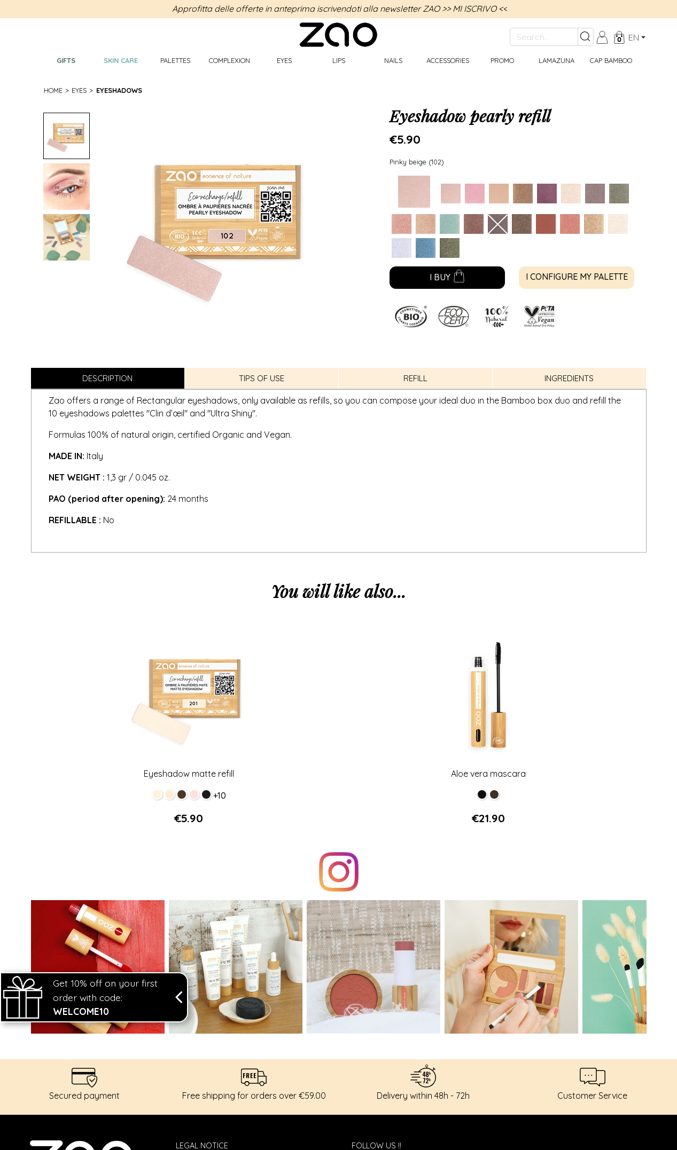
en (633, 37)
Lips (338, 60)
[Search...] (544, 37)
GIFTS (66, 60)
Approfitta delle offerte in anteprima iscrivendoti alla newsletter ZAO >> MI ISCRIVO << (339, 8)
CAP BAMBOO (611, 60)
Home (53, 90)
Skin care (121, 60)
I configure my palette (577, 276)
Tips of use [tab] (261, 378)
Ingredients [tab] (569, 378)
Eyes (284, 60)
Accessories (447, 60)
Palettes (175, 60)
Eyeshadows (119, 90)
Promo (502, 60)
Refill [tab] (415, 378)
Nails (393, 60)
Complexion (229, 60)
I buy (447, 278)
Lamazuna (556, 60)
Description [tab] (107, 378)
